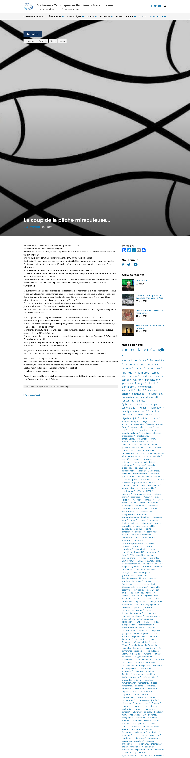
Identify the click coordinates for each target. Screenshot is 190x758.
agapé (124, 566)
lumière (143, 372)
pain (156, 404)
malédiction (154, 735)
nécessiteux (127, 703)
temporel (126, 706)
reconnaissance (140, 473)
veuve (138, 703)
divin (153, 438)
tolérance (139, 531)
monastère (143, 682)
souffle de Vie (138, 441)
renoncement (128, 453)
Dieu (132, 450)
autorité (156, 456)
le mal (124, 424)
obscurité (141, 514)
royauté (151, 627)
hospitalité (139, 552)
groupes (126, 633)
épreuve (125, 723)
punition (149, 746)
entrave (142, 735)
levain (147, 720)
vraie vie (125, 720)
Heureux (150, 662)
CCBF (124, 450)
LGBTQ (125, 726)
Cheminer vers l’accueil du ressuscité (149, 311)
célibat (151, 465)
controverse (127, 665)
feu (149, 453)
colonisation (127, 537)
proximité (147, 459)
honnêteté (139, 505)
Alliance (137, 379)
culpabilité (149, 462)
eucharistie (142, 438)
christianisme (128, 438)
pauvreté (126, 526)
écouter (135, 729)
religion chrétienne (143, 656)
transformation (146, 624)
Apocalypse (127, 604)
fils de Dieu (135, 653)
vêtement (137, 499)
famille (159, 479)
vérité (139, 397)
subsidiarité (127, 659)
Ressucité (158, 755)
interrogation (142, 665)
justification (140, 752)
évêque (125, 441)
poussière (126, 552)
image (144, 421)
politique (126, 473)
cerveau (137, 613)
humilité (125, 485)
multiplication (141, 549)
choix (124, 746)
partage (133, 376)
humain (143, 407)
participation (138, 723)
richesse (151, 723)
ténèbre (150, 592)
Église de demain (131, 404)
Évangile (139, 383)
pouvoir (151, 364)
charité (156, 433)
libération (128, 372)
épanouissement (142, 468)
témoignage (128, 407)
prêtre (135, 479)
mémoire (151, 569)
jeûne (157, 653)
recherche (136, 595)
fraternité (156, 360)
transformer (145, 668)
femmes (153, 520)
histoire (125, 479)
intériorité (126, 680)
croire (149, 427)
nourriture (126, 549)
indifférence (127, 511)
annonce (139, 685)
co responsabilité (151, 726)
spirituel (137, 706)
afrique (125, 534)
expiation (139, 749)
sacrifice (150, 674)
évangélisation (128, 624)
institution (153, 732)
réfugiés (142, 558)
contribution (140, 639)
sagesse (144, 633)
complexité (155, 630)
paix (124, 430)
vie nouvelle (153, 470)
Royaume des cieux (142, 494)
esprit (147, 404)
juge (147, 703)
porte (136, 607)
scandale (138, 529)
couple (153, 578)
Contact (143, 16)
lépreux (142, 578)
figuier (125, 523)
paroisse (148, 499)
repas (154, 642)
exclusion (146, 729)
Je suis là (137, 648)
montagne (156, 744)
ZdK (160, 648)
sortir (154, 633)
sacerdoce (135, 497)
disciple (132, 430)
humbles (145, 517)
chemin (152, 383)
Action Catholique (145, 619)
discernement (128, 470)
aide (158, 560)
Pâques (125, 645)
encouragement (129, 668)
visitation (156, 517)
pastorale (147, 598)
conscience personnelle (132, 543)
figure (141, 627)
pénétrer (139, 671)
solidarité (155, 473)
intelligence (137, 616)
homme (125, 616)
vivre (152, 421)
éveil (134, 444)
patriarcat (152, 505)
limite (153, 584)
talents (125, 595)
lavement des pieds (141, 572)
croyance (153, 430)
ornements (152, 552)
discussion (141, 537)
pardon (155, 411)
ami (157, 590)
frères (124, 427)
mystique (146, 433)
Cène (135, 546)
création (159, 749)
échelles (148, 680)
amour (62, 41)
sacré (144, 411)
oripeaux (126, 694)
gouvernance (134, 456)
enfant (125, 421)
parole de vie (127, 491)
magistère (126, 459)
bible (154, 677)
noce (153, 508)
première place (128, 630)
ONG (140, 560)
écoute (139, 610)
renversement (128, 682)
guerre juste (150, 706)
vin (146, 508)
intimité (137, 680)
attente (157, 494)
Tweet (136, 694)
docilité (154, 621)
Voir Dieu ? (141, 280)
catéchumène (137, 592)
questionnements (130, 447)
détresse (135, 523)
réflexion (151, 414)
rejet (124, 714)
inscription (139, 688)
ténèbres (146, 523)
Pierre (53, 41)
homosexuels (137, 424)
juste (152, 639)
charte (125, 497)
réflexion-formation (150, 485)
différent (152, 688)
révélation (126, 607)
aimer (124, 502)
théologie (126, 494)
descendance (147, 479)
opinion (138, 540)
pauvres (149, 560)
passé (142, 502)
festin (157, 598)
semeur (150, 555)
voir (157, 427)
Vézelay (146, 497)
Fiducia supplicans (130, 584)
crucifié (135, 691)
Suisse (154, 682)
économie (151, 531)
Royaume (158, 453)
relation (134, 433)
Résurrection (155, 393)
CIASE (148, 491)
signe (124, 488)
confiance (140, 360)
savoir (124, 592)
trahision (126, 546)
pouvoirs (143, 444)
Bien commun (128, 560)
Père (156, 497)
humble (139, 662)
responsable (127, 569)
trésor (132, 520)
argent (146, 456)
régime (125, 691)
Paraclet (125, 499)
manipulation (128, 514)
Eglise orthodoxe (129, 755)
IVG (131, 555)
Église (154, 372)
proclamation (128, 619)
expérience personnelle (143, 482)
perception (145, 755)
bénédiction (151, 379)
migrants (154, 558)
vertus (145, 694)
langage (137, 462)
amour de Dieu (128, 735)
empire (149, 671)
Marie (149, 546)
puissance (126, 741)
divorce (158, 563)
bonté (148, 529)
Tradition (126, 674)
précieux (159, 659)
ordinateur (150, 613)
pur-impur (138, 674)
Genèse (125, 444)
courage (125, 572)
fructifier (147, 607)
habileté (158, 712)
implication (137, 645)
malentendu (140, 732)
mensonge (126, 505)
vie (123, 376)
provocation (153, 738)
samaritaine (150, 648)
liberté (140, 390)
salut (141, 427)
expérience (127, 468)
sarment (157, 566)
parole (139, 414)
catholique (126, 688)
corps (147, 581)
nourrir (142, 430)
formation (156, 407)
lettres (152, 537)
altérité (125, 729)
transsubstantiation (131, 563)
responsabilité (147, 488)
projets (154, 549)
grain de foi (149, 709)
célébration (127, 709)
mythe (159, 424)
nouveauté (153, 502)
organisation (128, 436)
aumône (147, 653)
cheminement (128, 697)
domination (127, 621)
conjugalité (139, 590)
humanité (127, 397)
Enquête (155, 703)
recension (142, 697)
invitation (126, 598)
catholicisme (127, 601)
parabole (146, 376)
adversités (126, 656)
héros (136, 642)
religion (158, 376)
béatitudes (138, 393)
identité (140, 400)
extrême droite (128, 558)
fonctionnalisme (143, 511)
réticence (150, 741)
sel (123, 662)
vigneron (135, 566)
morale (149, 543)
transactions (141, 575)
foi (123, 364)
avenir (133, 502)
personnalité (148, 526)
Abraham (136, 726)
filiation (149, 424)
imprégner (126, 671)
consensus (126, 531)
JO (142, 546)
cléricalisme (128, 386)
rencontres (127, 685)
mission (125, 482)
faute (149, 749)
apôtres (139, 604)
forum (137, 459)
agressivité (127, 749)
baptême (137, 720)
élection (141, 470)
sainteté (145, 418)
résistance (126, 738)
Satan (124, 653)
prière (125, 393)
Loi (142, 447)
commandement (143, 476)
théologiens (142, 436)
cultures (142, 520)
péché (135, 485)
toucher (146, 566)
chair (145, 621)
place (135, 633)
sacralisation (147, 691)
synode (126, 368)
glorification (127, 476)
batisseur (153, 636)
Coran (150, 590)
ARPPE (158, 447)
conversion (136, 364)
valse (124, 520)
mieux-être (157, 665)
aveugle (157, 523)
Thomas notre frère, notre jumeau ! (150, 326)
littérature (126, 540)
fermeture (126, 732)
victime (145, 642)
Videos (119, 16)
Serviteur (126, 642)
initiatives (136, 712)
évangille (147, 563)
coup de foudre (152, 651)
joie (135, 418)
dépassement (128, 587)
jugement (140, 465)
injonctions (140, 738)
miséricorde (127, 465)
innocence (136, 581)
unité (156, 418)
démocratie (152, 397)
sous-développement (141, 534)
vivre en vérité (149, 714)
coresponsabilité (145, 450)
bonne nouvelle (153, 616)
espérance (153, 368)
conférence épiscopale (132, 651)
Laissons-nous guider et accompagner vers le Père (149, 296)
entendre (126, 462)
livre (152, 697)
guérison (126, 383)
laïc (123, 456)
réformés (150, 685)
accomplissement (143, 659)
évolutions (126, 639)
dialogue (134, 488)
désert (150, 441)
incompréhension (130, 517)
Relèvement (150, 645)
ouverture (126, 529)
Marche (125, 581)
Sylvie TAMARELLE (32, 227)
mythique (143, 630)
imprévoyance (150, 595)
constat (125, 712)
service (125, 379)
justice (139, 368)
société (152, 390)
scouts (156, 720)
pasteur (140, 569)
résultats (126, 648)
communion (145, 386)
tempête (140, 555)
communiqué (128, 700)
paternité (126, 590)
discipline (138, 741)
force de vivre (142, 744)
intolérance (134, 714)
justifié (154, 700)
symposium (127, 744)
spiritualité (141, 601)
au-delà (147, 712)
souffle (157, 476)
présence (127, 414)
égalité (145, 584)
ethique (134, 421)
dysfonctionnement (130, 677)
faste (124, 555)
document (126, 613)
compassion (142, 700)
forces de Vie (136, 746)
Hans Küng (140, 717)
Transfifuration (129, 578)
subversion (127, 752)
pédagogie (126, 717)
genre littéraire (129, 627)
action (136, 598)
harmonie (152, 717)
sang (138, 621)
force (137, 709)
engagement (152, 604)
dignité (126, 418)
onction (125, 508)
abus (149, 447)
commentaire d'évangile (36, 41)
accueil (125, 433)
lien (144, 636)
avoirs (136, 526)
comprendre (127, 610)
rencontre (127, 400)
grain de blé (127, 575)
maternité (154, 587)
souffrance (137, 508)
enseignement (130, 411)
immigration (155, 601)
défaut (140, 491)
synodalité (127, 390)
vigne (133, 427)
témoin (154, 444)
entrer (125, 636)
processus (150, 610)
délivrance (142, 587)
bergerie (135, 636)
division (140, 453)
